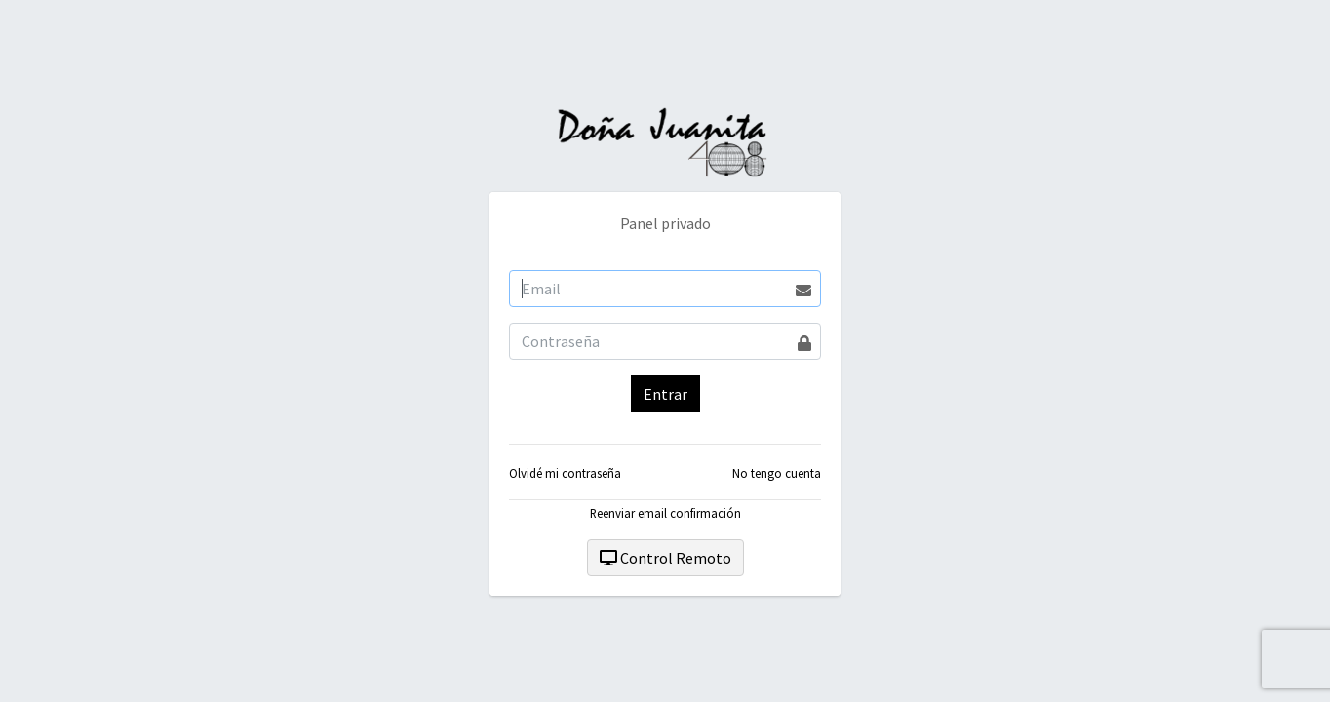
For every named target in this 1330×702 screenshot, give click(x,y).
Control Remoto (665, 557)
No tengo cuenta (776, 473)
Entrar (665, 394)
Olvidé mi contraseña (565, 473)
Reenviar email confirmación (665, 513)
